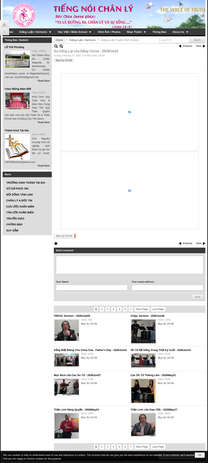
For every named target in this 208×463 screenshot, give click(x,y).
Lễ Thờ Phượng (14, 47)
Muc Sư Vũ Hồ (64, 235)
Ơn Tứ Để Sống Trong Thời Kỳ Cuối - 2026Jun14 (161, 350)
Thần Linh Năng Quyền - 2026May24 (76, 409)
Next (198, 46)
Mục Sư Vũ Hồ (64, 60)
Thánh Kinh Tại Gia (17, 130)
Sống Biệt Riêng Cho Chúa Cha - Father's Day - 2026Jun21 (90, 350)
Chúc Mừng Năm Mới (18, 88)
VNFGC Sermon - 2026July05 (72, 315)
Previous (187, 46)
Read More (44, 80)
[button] (35, 31)
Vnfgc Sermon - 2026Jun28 (147, 315)
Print (56, 243)
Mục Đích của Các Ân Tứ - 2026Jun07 (77, 375)
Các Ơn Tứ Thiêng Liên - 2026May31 (153, 375)
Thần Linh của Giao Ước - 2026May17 (154, 409)
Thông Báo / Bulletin (16, 40)
